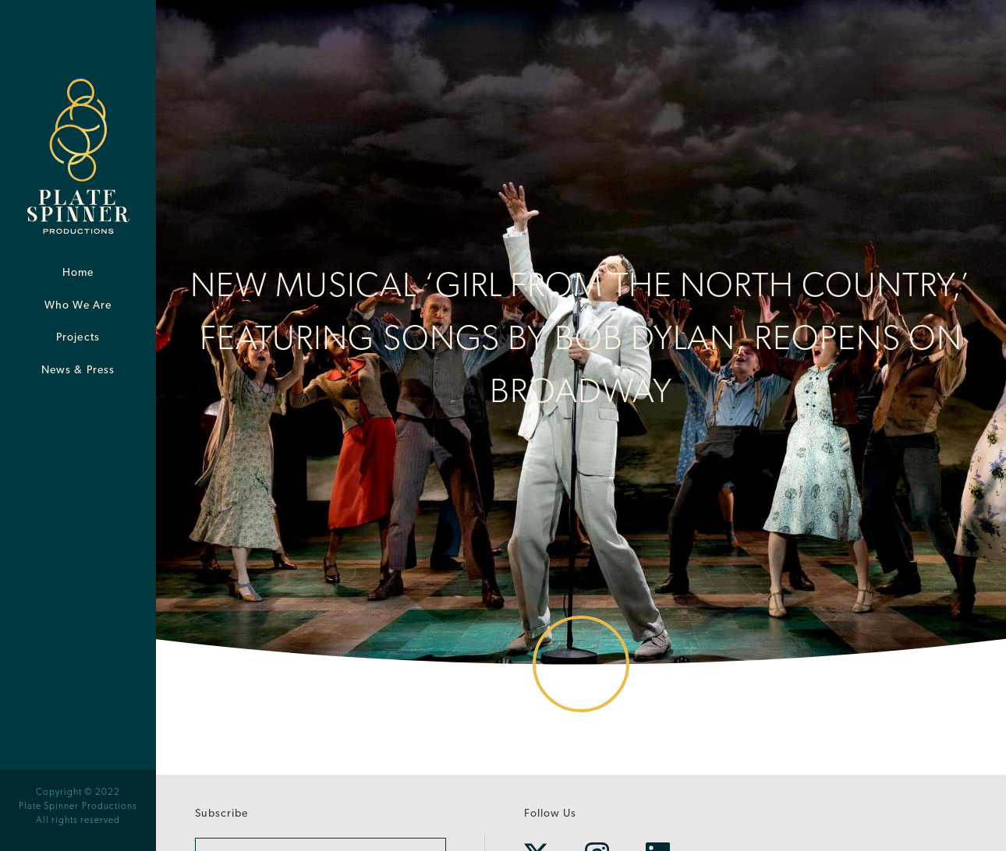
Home (78, 273)
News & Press (78, 370)
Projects (77, 338)
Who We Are (78, 306)
